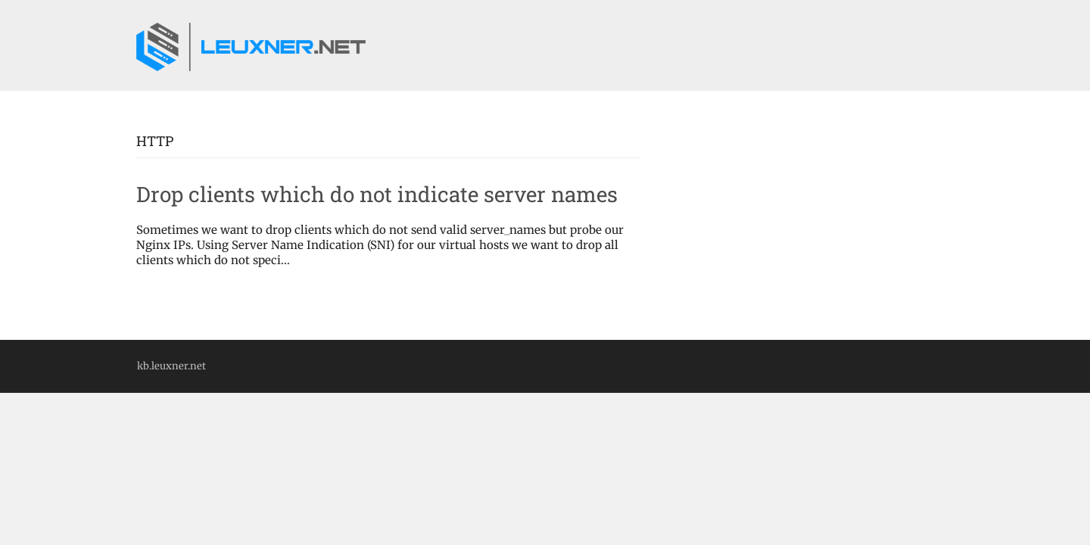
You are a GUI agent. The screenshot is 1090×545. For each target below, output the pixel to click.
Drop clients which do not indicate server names (377, 194)
